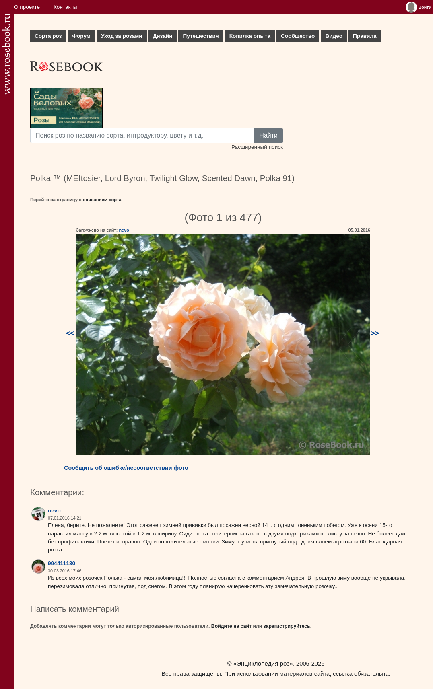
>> (375, 333)
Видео (333, 36)
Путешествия (201, 36)
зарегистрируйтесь (287, 626)
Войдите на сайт (231, 626)
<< (70, 333)
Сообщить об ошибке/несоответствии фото (126, 468)
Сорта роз (48, 36)
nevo (124, 230)
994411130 (61, 563)
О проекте (27, 7)
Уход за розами (121, 36)
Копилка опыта (249, 36)
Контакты (65, 7)
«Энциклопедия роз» (263, 663)
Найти (268, 135)
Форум (81, 36)
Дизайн (163, 36)
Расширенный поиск (257, 147)
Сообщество (298, 36)
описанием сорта (102, 199)
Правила (365, 36)
